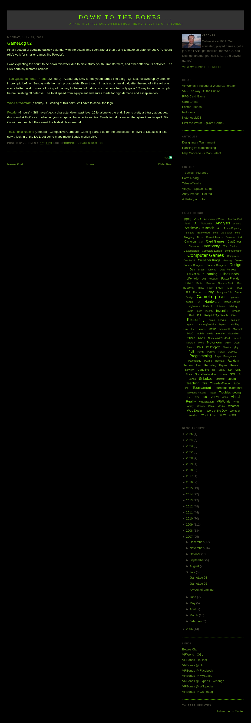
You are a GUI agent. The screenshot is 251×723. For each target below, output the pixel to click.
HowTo (189, 311)
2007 (190, 536)
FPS (187, 292)
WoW (222, 415)
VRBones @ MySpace (197, 675)
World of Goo (208, 415)
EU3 (204, 278)
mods (210, 333)
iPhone (236, 311)
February (196, 621)
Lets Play (234, 324)
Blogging (189, 237)
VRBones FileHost (194, 660)
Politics (211, 351)
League (222, 320)
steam (232, 378)
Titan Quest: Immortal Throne (26, 78)
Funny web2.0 (224, 292)
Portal (221, 351)
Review (189, 369)
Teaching (192, 383)
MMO (190, 333)
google (190, 301)
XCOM (232, 415)
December (197, 542)
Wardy (190, 406)
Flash (210, 288)
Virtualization (206, 401)
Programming (200, 356)
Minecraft (237, 329)
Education (193, 274)
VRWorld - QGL (192, 654)
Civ (225, 246)
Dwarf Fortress (227, 269)
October (195, 554)
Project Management (225, 356)
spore (224, 374)
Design (235, 265)
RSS (165, 158)
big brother (226, 232)
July (193, 572)
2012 (190, 506)
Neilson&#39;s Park (219, 338)
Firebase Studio (226, 283)
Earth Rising (190, 178)
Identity (209, 311)
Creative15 (189, 260)
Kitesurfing (196, 320)
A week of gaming (202, 589)
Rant (198, 365)
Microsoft (224, 329)
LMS (193, 329)
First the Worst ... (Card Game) (203, 123)
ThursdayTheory (220, 383)
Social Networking (206, 374)
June (193, 597)
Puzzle (208, 360)
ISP (199, 315)
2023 (190, 446)
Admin (188, 223)
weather (233, 406)
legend (222, 324)
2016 (190, 482)
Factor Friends (192, 107)
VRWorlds (223, 401)
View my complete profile (202, 67)
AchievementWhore (214, 219)
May (193, 603)
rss (213, 370)
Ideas (199, 311)
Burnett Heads (214, 237)
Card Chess (190, 101)
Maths (212, 329)
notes (201, 342)
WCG (221, 406)
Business (230, 237)
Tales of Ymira (191, 183)
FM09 (229, 287)
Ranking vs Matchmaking (199, 148)
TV (188, 397)
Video (225, 397)
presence (232, 351)
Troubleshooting (230, 392)
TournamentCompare (228, 388)
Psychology (194, 360)
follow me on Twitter (230, 711)
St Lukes (205, 378)
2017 (190, 476)
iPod (191, 315)
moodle (220, 333)
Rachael (220, 360)
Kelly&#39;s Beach (216, 315)
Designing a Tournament (198, 142)
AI (195, 223)
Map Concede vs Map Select (201, 153)
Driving (212, 269)
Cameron (190, 241)
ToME (186, 388)
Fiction (199, 283)
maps (202, 329)
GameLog (97, 143)
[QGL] (187, 219)
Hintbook (207, 306)
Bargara (190, 232)
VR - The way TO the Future (201, 91)
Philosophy (213, 347)
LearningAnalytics (207, 324)
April (193, 609)
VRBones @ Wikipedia (197, 686)
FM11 (239, 287)
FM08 (219, 287)
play (236, 347)
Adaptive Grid (235, 219)
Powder (12, 112)
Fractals (197, 292)
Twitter (196, 397)
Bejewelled (203, 232)
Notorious (188, 112)
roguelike (203, 369)
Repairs (223, 365)
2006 (190, 629)
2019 (190, 464)
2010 (190, 518)
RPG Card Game (193, 96)
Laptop (211, 320)
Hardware (212, 301)
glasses (235, 297)
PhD (200, 347)
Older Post (165, 164)
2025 (190, 434)
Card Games (215, 241)
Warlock (201, 406)
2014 (190, 494)
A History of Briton (194, 199)
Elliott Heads (229, 274)
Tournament (201, 388)
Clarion (234, 246)
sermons (234, 369)
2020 (190, 458)
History (233, 306)
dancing (228, 260)
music (191, 338)
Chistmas (193, 246)
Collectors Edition (212, 250)
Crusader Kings (209, 260)
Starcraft (220, 379)
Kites (234, 315)
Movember (233, 333)
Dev (192, 269)
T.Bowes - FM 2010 (195, 172)
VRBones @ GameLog (197, 691)
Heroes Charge (231, 301)
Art (219, 228)
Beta (215, 232)
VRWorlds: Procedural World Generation (209, 85)
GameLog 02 (19, 43)
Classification (191, 250)
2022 (190, 452)
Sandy (221, 370)
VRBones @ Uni (193, 665)
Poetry (201, 351)
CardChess (234, 241)
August (195, 566)
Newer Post (15, 164)
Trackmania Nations (20, 131)
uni (206, 397)
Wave (211, 406)
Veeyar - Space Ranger (198, 188)
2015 (190, 488)
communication (233, 250)
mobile (200, 333)
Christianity (211, 246)
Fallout (189, 283)
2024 (190, 440)
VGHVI (215, 397)
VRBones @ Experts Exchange (203, 681)
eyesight (213, 278)
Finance (210, 283)
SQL (233, 374)
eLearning (210, 274)
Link (185, 329)
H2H (199, 302)
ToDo (237, 383)
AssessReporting (232, 228)
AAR (197, 219)
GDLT (223, 297)
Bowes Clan (190, 649)
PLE (192, 351)
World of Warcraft (18, 103)
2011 (190, 512)
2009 (190, 524)
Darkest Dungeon (217, 265)
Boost (200, 237)
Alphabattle (206, 223)
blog (237, 232)
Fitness (200, 288)
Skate (189, 374)
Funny (209, 292)
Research (235, 365)
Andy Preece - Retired (197, 194)
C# (240, 237)
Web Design (195, 410)
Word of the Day (217, 410)
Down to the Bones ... (126, 17)
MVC (201, 338)
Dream (201, 269)
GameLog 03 (198, 577)
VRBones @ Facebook (197, 670)
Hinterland (221, 306)
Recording (210, 365)
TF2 (204, 383)
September (197, 560)
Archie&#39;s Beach (199, 228)
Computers (233, 256)
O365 (228, 342)
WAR (236, 401)
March (194, 615)
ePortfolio (192, 278)
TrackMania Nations (195, 392)
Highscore (194, 306)
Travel (212, 392)
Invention (222, 311)
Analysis (222, 223)
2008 (190, 530)
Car (201, 241)
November (197, 548)
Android (237, 223)
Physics (227, 347)
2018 (190, 470)
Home (90, 164)
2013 (190, 500)
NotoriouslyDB (191, 117)
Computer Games (77, 143)
